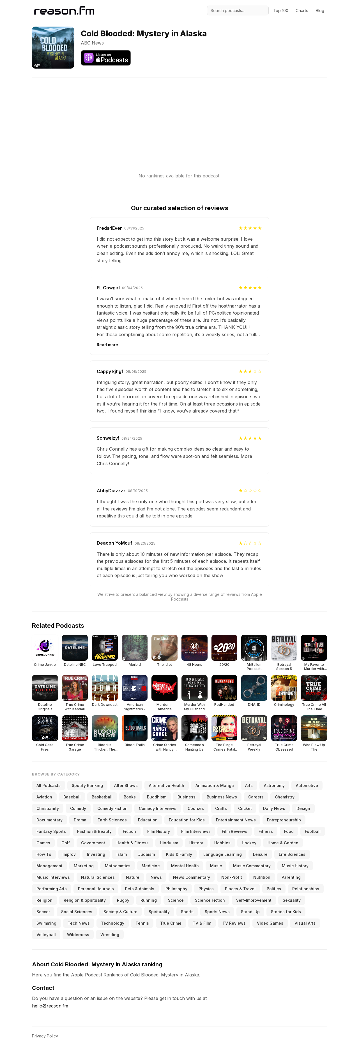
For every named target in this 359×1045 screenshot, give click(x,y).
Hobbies (222, 842)
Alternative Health (166, 785)
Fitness (266, 831)
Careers (256, 797)
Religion (44, 900)
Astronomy (274, 785)
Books (130, 797)
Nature (132, 877)
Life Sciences (292, 854)
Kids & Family (179, 854)
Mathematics (117, 865)
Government (93, 842)
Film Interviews (196, 831)
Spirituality (159, 911)
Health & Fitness (132, 842)
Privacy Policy (45, 1036)
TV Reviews (234, 923)
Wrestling (109, 934)
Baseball (71, 797)
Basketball (102, 797)
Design (303, 808)
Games (43, 842)
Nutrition (261, 877)
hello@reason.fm (50, 1006)
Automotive (307, 785)
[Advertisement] (179, 117)
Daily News (274, 808)
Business (186, 797)
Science (176, 900)
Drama (80, 819)
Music (216, 865)
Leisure (260, 854)
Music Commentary (252, 865)
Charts (302, 10)
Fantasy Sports (51, 831)
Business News (222, 797)
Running (149, 900)
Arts (249, 785)
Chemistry (284, 797)
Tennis (142, 923)
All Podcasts (48, 785)
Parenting (291, 877)
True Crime (170, 923)
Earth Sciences (112, 819)
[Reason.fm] (64, 10)
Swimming (46, 923)
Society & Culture (120, 911)
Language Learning (222, 854)
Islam (121, 854)
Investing (96, 854)
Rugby (123, 900)
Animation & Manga (214, 785)
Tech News (79, 923)
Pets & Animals (139, 888)
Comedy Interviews (157, 808)
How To (43, 854)
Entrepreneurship (284, 819)
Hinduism (169, 842)
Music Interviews (53, 877)
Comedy (78, 808)
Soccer (43, 911)
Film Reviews (234, 831)
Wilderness (78, 934)
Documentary (49, 819)
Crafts (221, 808)
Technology (112, 923)
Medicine (151, 865)
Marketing (84, 865)
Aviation (44, 797)
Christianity (47, 808)
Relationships (305, 888)
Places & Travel (240, 888)
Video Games (270, 923)
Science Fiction (210, 900)
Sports (187, 911)
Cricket (245, 808)
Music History (295, 865)
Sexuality (292, 900)
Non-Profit (231, 877)
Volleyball (46, 934)
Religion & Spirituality (85, 900)
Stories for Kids (286, 911)
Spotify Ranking (87, 785)
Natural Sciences (98, 877)
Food (289, 831)
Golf (65, 842)
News (156, 877)
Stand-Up (250, 911)
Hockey (249, 842)
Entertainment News (236, 819)
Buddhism (156, 797)
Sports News (217, 911)
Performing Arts (51, 888)
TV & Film (202, 923)
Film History (158, 831)
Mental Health (185, 865)
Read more (107, 344)
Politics (274, 888)
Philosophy (176, 888)
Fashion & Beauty (94, 831)
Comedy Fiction (112, 808)
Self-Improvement (253, 900)
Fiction (129, 831)
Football (313, 831)
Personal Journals (96, 888)
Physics (206, 888)
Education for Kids (187, 819)
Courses (196, 808)
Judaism (146, 854)
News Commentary (191, 877)
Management (49, 865)
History (196, 842)
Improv (69, 854)
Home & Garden (283, 842)
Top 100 (280, 10)
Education (148, 819)
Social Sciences (76, 911)
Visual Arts (305, 923)
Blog (320, 10)
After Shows (126, 785)
